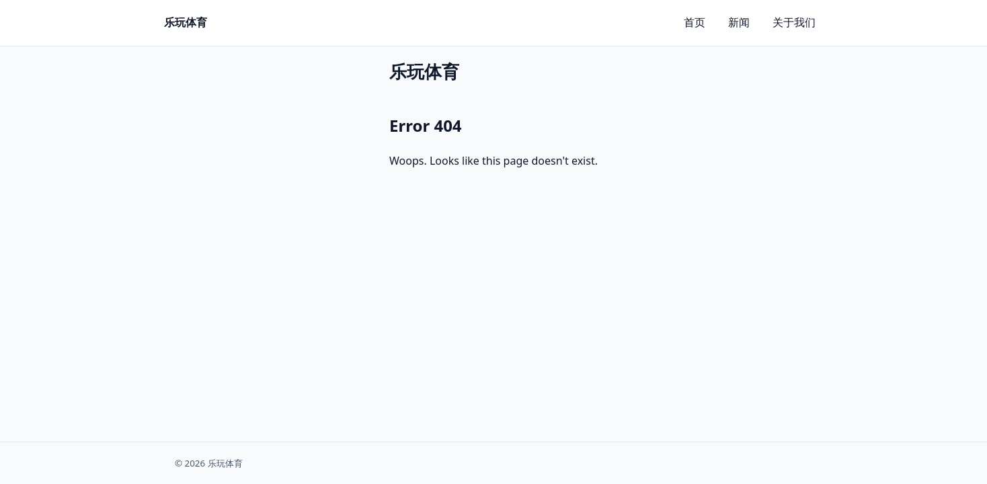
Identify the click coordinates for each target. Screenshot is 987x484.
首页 (694, 22)
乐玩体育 (185, 22)
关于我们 (794, 22)
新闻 (739, 22)
